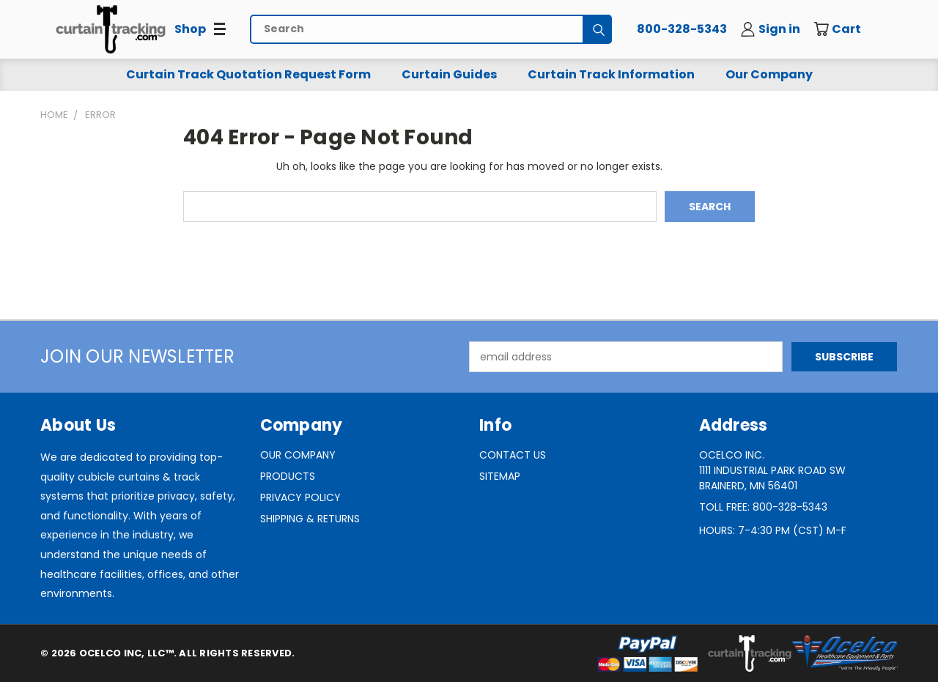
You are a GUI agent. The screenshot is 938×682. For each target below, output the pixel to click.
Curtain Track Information (611, 74)
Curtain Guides (449, 74)
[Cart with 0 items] (847, 29)
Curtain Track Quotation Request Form (248, 74)
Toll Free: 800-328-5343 (763, 507)
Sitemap (499, 476)
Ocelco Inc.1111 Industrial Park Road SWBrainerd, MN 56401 (772, 470)
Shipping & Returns (310, 518)
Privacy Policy (300, 497)
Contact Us (512, 455)
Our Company (769, 74)
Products (287, 476)
